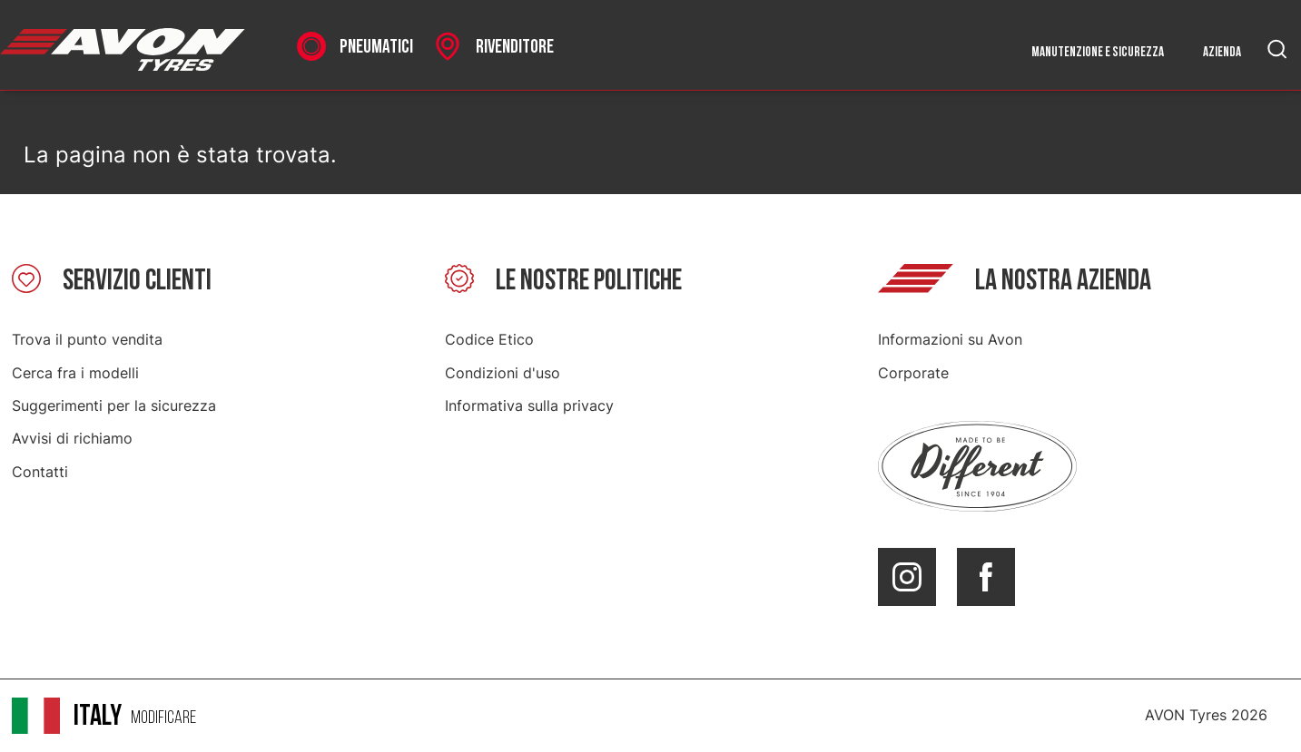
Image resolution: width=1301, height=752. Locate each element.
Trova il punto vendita (87, 339)
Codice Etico (489, 339)
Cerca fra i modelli (75, 373)
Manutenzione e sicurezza (1097, 52)
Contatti (40, 472)
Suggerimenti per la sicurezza (114, 405)
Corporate (913, 373)
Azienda (1222, 52)
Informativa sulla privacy (529, 405)
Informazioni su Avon (950, 339)
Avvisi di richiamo (72, 438)
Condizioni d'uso (502, 373)
